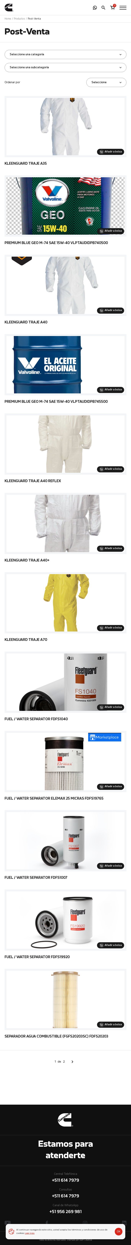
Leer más (30, 1233)
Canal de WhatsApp (65, 1209)
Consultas (65, 1193)
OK (118, 1231)
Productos (19, 19)
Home (8, 19)
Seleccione (99, 82)
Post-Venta (34, 19)
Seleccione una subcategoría (29, 67)
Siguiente (72, 1061)
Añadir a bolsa (113, 152)
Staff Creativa (85, 1240)
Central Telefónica (65, 1178)
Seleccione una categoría (27, 54)
